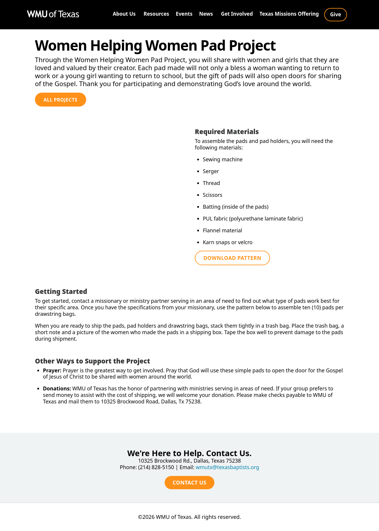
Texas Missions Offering (289, 13)
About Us (124, 13)
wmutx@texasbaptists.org (228, 462)
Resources (156, 13)
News (206, 13)
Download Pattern (233, 259)
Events (184, 13)
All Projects (61, 99)
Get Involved (237, 13)
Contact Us (189, 477)
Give (335, 14)
